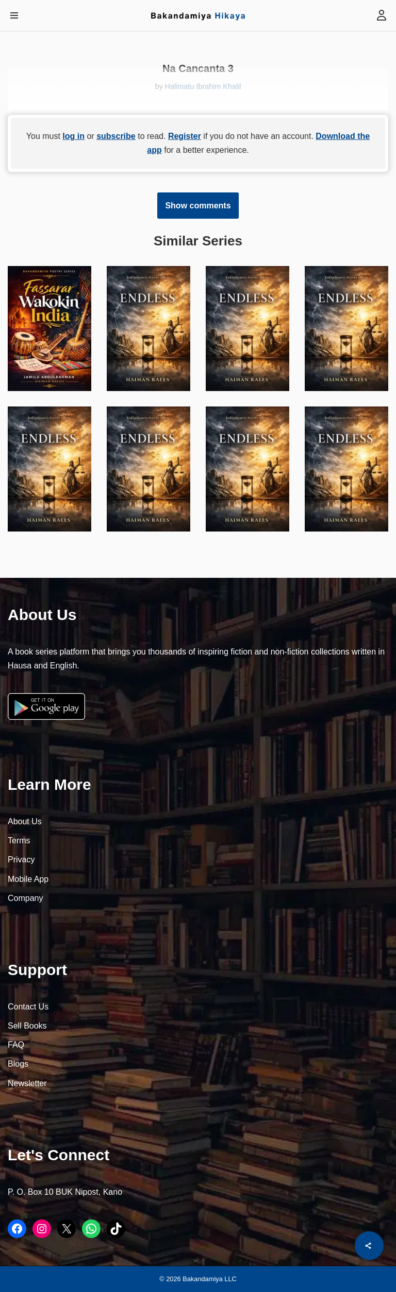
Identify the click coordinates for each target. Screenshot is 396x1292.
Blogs (18, 1063)
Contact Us (28, 1006)
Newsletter (27, 1083)
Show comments (197, 205)
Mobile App (28, 879)
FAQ (16, 1044)
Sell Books (27, 1025)
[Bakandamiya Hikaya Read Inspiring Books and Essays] (198, 15)
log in (73, 136)
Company (25, 898)
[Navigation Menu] (14, 15)
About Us (25, 821)
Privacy (21, 859)
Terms (19, 840)
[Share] (369, 1245)
